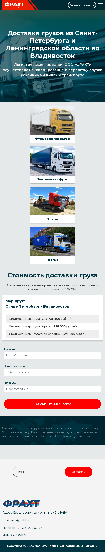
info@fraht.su (20, 520)
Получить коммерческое (52, 404)
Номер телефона (15, 366)
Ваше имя (10, 349)
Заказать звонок (82, 5)
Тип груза (10, 383)
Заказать (78, 471)
